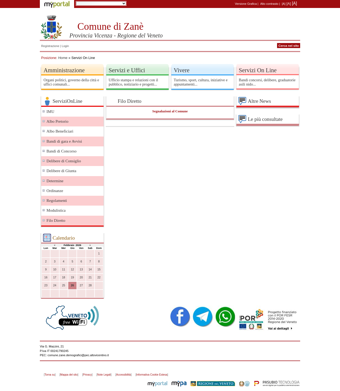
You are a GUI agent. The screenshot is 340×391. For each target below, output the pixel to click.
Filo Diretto (55, 220)
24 (54, 285)
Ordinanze (54, 191)
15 (99, 269)
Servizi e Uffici (127, 70)
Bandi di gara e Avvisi (64, 141)
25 (63, 285)
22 (99, 277)
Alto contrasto (269, 3)
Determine (54, 181)
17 (54, 277)
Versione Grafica (246, 3)
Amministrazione (64, 70)
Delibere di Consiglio (63, 161)
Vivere (181, 70)
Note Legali (104, 374)
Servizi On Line (258, 70)
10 (54, 269)
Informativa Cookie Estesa (151, 374)
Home (62, 58)
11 (63, 269)
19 (72, 277)
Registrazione (50, 46)
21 (90, 277)
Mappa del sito (69, 374)
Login (65, 46)
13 (81, 269)
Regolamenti (56, 200)
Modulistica (56, 210)
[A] (284, 3)
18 (63, 277)
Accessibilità (123, 374)
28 (90, 285)
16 (46, 277)
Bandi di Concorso (61, 151)
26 (72, 285)
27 (81, 285)
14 (90, 269)
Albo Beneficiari (59, 131)
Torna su (50, 374)
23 (46, 285)
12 (72, 269)
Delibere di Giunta (61, 171)
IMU (50, 111)
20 (81, 277)
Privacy (87, 374)
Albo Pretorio (57, 121)
